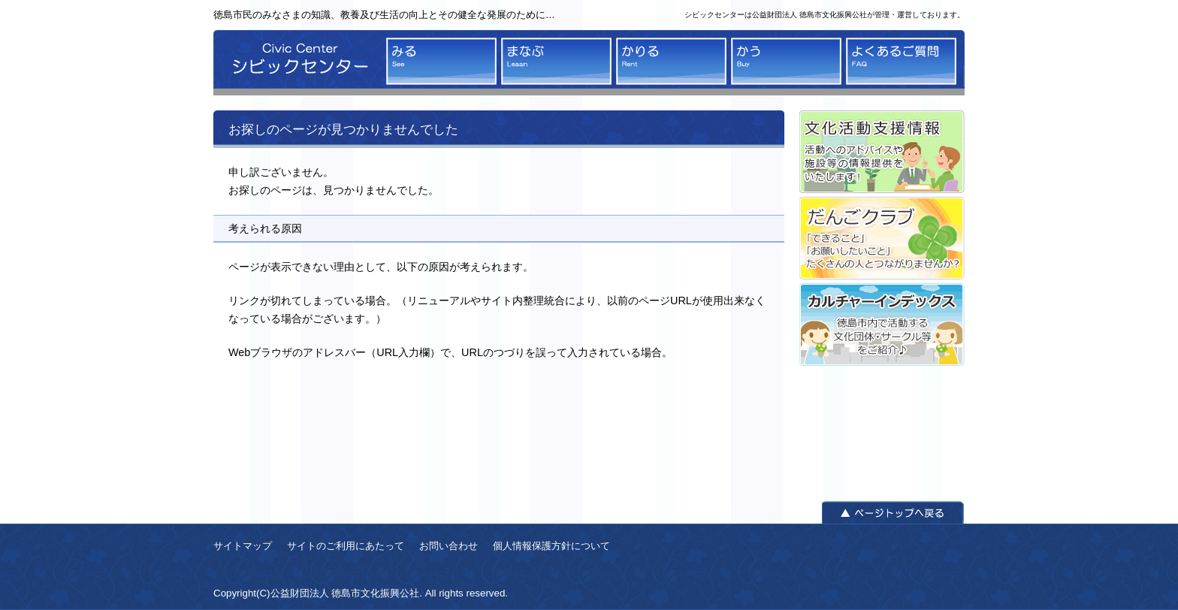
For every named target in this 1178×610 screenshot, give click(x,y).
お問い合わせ (448, 545)
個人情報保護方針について (551, 545)
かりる (671, 61)
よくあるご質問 (901, 61)
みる (441, 61)
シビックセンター (296, 62)
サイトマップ (242, 545)
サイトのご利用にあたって (345, 545)
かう (786, 61)
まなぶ (556, 61)
